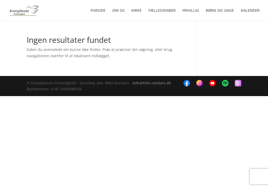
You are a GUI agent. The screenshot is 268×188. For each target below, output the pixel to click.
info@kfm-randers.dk (151, 82)
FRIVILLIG (190, 11)
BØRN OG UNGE (220, 11)
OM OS (118, 11)
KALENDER (250, 11)
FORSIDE (98, 11)
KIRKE (136, 11)
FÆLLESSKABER (162, 11)
